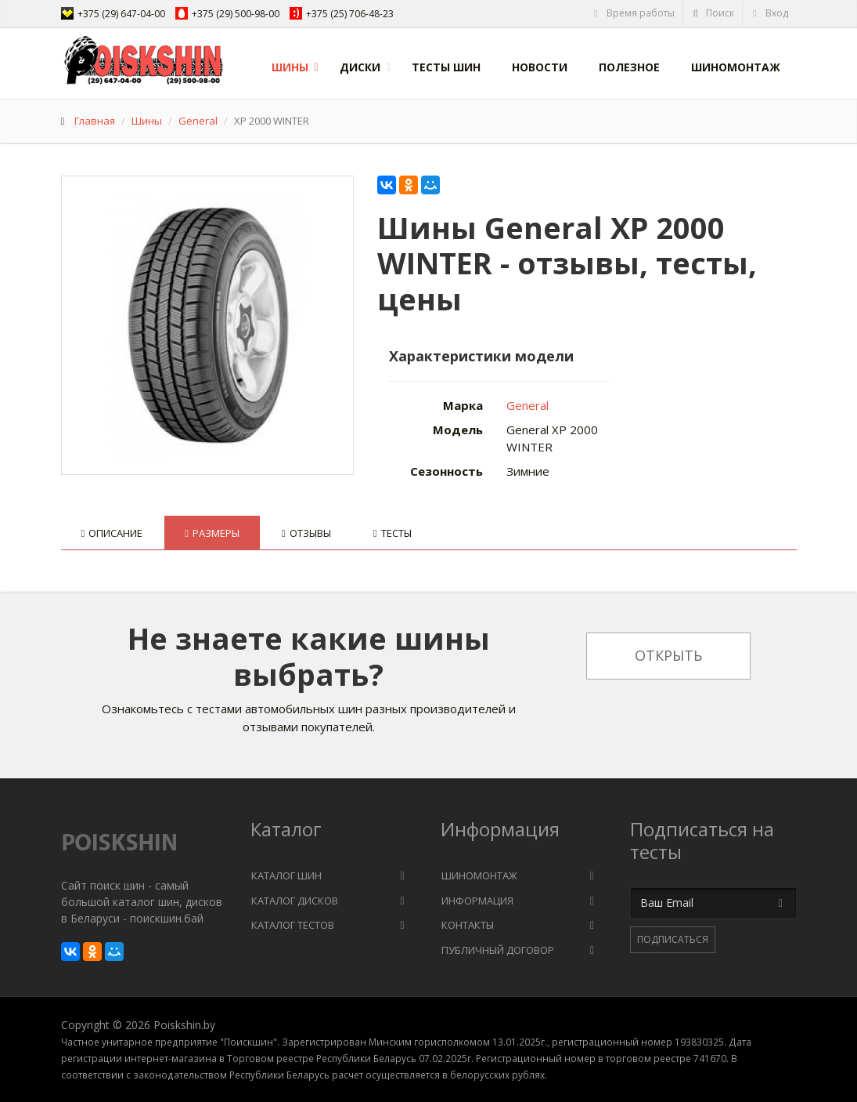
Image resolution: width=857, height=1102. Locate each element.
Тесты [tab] (392, 533)
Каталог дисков (294, 901)
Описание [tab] (112, 533)
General (198, 121)
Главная (94, 121)
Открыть (668, 655)
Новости (539, 67)
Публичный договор (497, 950)
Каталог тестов (292, 925)
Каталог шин (286, 875)
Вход (769, 13)
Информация (477, 901)
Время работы (633, 13)
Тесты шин (446, 67)
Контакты (467, 925)
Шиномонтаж (735, 67)
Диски (360, 67)
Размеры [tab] (212, 533)
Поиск (713, 13)
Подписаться (672, 939)
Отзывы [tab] (306, 533)
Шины (290, 67)
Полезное (629, 67)
